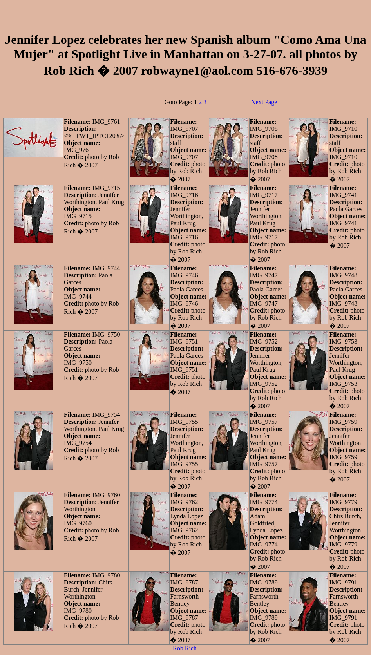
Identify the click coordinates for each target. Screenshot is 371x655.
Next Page (264, 102)
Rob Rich (185, 648)
